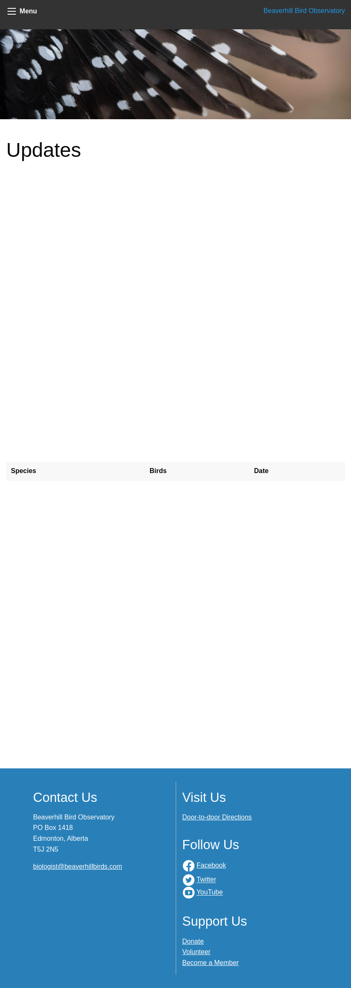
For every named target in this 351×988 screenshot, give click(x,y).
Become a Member (210, 962)
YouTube (210, 892)
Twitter (206, 879)
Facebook (211, 865)
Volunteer (196, 951)
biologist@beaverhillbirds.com (77, 866)
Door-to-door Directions (217, 817)
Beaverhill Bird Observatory (304, 10)
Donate (193, 941)
